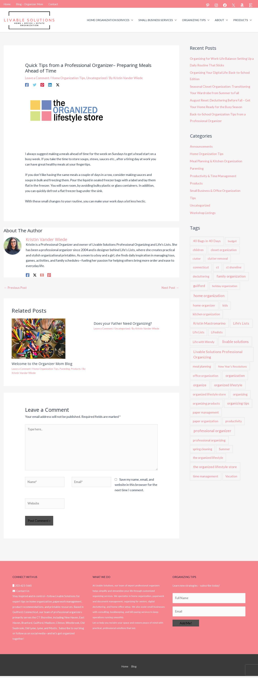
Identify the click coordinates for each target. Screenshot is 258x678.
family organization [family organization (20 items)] (231, 273)
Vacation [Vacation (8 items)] (231, 473)
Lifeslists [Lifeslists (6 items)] (217, 329)
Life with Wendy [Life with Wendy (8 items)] (203, 339)
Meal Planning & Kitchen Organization (216, 159)
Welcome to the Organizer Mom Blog (43, 363)
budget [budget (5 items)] (232, 238)
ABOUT (219, 19)
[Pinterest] (42, 84)
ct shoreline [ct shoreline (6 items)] (233, 264)
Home (7, 3)
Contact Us (21, 592)
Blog (134, 668)
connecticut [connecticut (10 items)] (201, 264)
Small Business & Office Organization (216, 188)
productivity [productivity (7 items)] (233, 418)
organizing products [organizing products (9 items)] (206, 400)
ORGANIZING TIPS (194, 19)
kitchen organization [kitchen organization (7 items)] (206, 311)
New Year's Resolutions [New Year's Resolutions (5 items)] (232, 363)
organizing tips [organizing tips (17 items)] (238, 400)
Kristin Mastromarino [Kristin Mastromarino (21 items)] (209, 320)
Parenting (67, 368)
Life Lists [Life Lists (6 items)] (198, 329)
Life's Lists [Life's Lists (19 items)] (241, 320)
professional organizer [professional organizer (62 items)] (212, 428)
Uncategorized (98, 77)
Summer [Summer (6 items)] (224, 446)
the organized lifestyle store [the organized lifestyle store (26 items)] (215, 464)
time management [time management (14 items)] (205, 473)
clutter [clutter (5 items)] (197, 255)
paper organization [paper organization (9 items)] (205, 418)
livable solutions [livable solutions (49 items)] (235, 339)
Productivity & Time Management (213, 174)
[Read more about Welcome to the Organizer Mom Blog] (38, 338)
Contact (53, 3)
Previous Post (15, 287)
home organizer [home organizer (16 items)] (204, 303)
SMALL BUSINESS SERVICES (155, 19)
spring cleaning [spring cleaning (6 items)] (202, 446)
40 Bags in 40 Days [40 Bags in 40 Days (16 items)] (207, 238)
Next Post (170, 287)
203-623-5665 (23, 587)
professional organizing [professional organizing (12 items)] (209, 437)
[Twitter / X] (57, 84)
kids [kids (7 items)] (225, 303)
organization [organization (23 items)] (235, 373)
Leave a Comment (37, 77)
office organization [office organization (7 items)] (205, 373)
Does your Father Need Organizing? (124, 323)
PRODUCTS (240, 19)
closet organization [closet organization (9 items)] (224, 247)
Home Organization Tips (69, 77)
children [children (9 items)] (198, 247)
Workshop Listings (203, 210)
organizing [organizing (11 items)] (240, 391)
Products (79, 368)
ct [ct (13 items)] (217, 264)
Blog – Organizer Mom (29, 3)
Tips (193, 195)
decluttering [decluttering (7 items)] (201, 273)
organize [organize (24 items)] (199, 382)
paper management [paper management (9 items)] (206, 409)
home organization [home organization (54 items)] (209, 293)
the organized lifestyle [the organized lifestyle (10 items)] (208, 455)
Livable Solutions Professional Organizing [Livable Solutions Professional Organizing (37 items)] (218, 351)
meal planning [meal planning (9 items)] (202, 363)
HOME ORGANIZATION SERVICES (108, 19)
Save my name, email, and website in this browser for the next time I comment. (136, 486)
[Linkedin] (50, 84)
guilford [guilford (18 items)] (199, 283)
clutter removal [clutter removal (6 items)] (218, 255)
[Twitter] (34, 84)
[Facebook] (27, 84)
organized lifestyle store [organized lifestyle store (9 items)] (209, 391)
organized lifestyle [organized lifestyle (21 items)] (228, 382)
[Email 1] (42, 274)
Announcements (201, 145)
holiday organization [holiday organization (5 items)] (224, 283)
